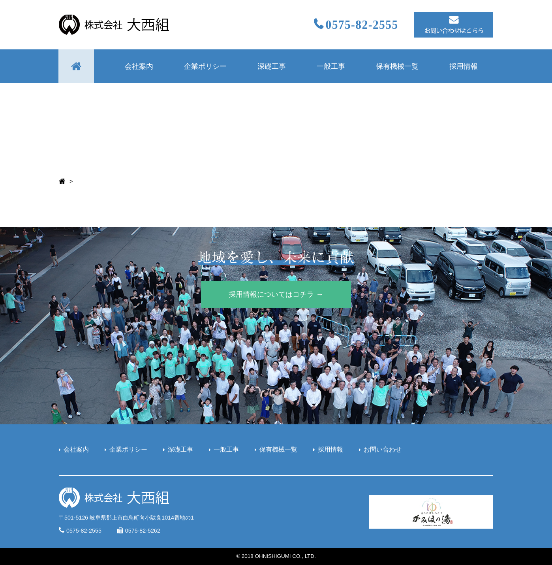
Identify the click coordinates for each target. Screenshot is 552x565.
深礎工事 (271, 66)
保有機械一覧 (397, 66)
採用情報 (463, 66)
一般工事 (331, 66)
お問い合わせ (383, 449)
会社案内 (139, 66)
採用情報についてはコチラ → (276, 294)
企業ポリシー (205, 66)
